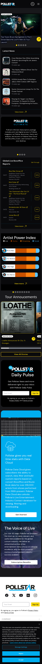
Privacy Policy (14, 401)
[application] (21, 262)
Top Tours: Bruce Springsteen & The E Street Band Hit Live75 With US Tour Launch (16, 39)
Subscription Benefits (21, 562)
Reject (21, 661)
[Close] (39, 631)
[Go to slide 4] (23, 45)
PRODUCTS (21, 625)
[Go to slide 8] (29, 292)
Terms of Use (28, 401)
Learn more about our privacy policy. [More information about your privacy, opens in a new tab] (23, 650)
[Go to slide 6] (24, 292)
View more (21, 112)
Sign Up (35, 393)
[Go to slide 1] (16, 45)
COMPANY (21, 619)
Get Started (21, 514)
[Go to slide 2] (18, 45)
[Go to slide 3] (21, 45)
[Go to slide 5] (25, 45)
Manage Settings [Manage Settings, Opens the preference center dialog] (21, 654)
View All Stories (21, 354)
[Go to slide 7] (26, 292)
